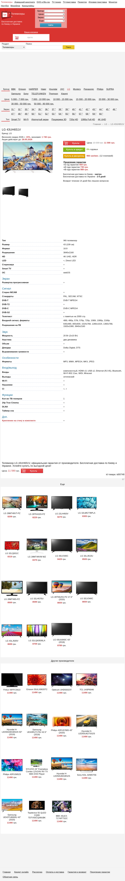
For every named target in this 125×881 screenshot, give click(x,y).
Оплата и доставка (55, 872)
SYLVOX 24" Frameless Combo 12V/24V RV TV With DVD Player (37, 771)
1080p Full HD (88, 119)
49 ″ (27, 114)
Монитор (113, 2)
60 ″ (101, 114)
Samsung (16, 93)
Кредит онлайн (21, 872)
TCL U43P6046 (87, 689)
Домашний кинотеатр (24, 2)
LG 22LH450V (61, 514)
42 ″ (87, 109)
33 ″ (27, 109)
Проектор (82, 2)
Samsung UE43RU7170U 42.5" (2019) (37, 732)
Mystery (77, 89)
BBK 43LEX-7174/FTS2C (62, 817)
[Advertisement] (62, 69)
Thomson (53, 93)
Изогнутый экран (40, 119)
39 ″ (67, 109)
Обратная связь (10, 877)
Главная (7, 872)
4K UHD (102, 119)
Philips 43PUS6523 (12, 774)
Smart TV (16, 119)
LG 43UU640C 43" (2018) (61, 641)
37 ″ (54, 109)
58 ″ (87, 114)
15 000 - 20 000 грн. (86, 99)
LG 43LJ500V (12, 641)
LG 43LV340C (61, 556)
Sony (25, 93)
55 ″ (67, 114)
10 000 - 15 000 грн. (63, 99)
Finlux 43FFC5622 (12, 690)
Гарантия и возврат (77, 872)
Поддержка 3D (59, 119)
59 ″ (94, 114)
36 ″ (47, 109)
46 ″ (114, 109)
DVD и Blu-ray (43, 2)
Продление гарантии (100, 872)
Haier (43, 89)
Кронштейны (28, 6)
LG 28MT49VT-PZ (12, 513)
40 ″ (74, 109)
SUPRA (110, 89)
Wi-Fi (26, 119)
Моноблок (15, 6)
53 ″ (54, 114)
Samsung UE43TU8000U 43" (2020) (12, 817)
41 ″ (81, 109)
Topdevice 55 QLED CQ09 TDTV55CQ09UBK (37, 815)
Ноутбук (5, 6)
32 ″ (20, 109)
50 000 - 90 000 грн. (44, 104)
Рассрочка (37, 872)
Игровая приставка (98, 2)
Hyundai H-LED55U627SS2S (86, 732)
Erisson (22, 89)
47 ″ (13, 114)
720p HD (73, 119)
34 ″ (33, 109)
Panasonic (89, 89)
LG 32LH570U (37, 598)
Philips (100, 89)
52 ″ (47, 114)
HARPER (33, 89)
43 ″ (94, 109)
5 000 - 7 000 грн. (20, 99)
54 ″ (60, 114)
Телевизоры (7, 2)
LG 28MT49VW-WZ (37, 557)
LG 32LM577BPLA (86, 513)
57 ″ (81, 114)
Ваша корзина (31, 32)
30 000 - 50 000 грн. (21, 104)
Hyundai (53, 89)
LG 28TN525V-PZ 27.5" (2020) (62, 598)
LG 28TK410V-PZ (37, 514)
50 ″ (33, 114)
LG (68, 89)
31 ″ (13, 109)
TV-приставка (69, 2)
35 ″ (40, 109)
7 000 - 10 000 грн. (41, 99)
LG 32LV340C (86, 598)
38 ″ (60, 109)
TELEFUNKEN (38, 93)
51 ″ (40, 114)
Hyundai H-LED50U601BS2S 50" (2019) (12, 732)
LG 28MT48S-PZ (12, 599)
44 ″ (101, 109)
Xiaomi (64, 93)
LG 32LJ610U (86, 556)
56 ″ (74, 114)
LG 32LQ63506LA (36, 640)
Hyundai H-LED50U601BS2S (61, 774)
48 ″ (20, 114)
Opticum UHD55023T (62, 690)
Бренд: (6, 89)
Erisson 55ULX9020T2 (36, 689)
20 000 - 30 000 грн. (109, 99)
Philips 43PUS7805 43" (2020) (62, 731)
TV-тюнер (56, 2)
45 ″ (108, 109)
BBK (13, 89)
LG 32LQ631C (12, 553)
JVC (62, 89)
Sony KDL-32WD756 (86, 775)
